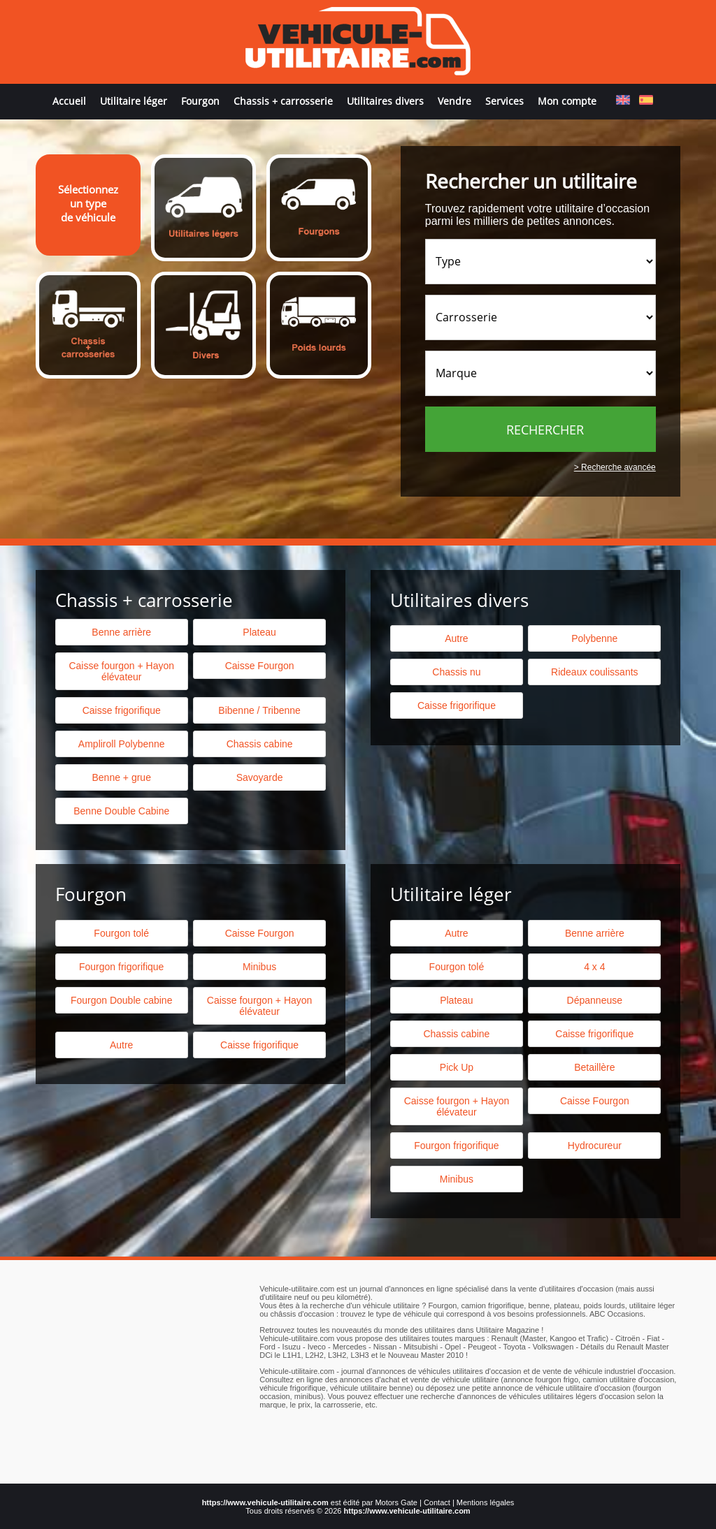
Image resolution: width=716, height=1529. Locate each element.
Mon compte (567, 101)
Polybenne (594, 638)
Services (504, 101)
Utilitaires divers (385, 101)
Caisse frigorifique (456, 705)
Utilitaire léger (133, 101)
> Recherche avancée (615, 467)
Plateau (259, 632)
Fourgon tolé (121, 933)
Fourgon (200, 101)
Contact (437, 1502)
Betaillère (594, 1067)
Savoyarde (259, 777)
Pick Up (456, 1067)
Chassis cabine (260, 743)
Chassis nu (456, 672)
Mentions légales (486, 1502)
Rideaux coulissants (594, 672)
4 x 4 (594, 966)
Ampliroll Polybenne (121, 743)
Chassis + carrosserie (283, 101)
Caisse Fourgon (259, 665)
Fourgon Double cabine (122, 1000)
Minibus (259, 966)
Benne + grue (121, 777)
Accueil (69, 101)
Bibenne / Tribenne (259, 710)
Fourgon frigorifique (121, 966)
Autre (456, 638)
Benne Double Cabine (121, 811)
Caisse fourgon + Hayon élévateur (121, 671)
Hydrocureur (595, 1145)
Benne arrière (121, 632)
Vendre (454, 101)
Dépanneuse (594, 1000)
